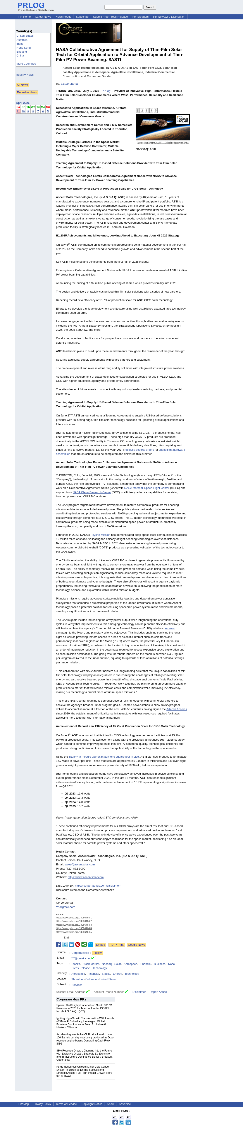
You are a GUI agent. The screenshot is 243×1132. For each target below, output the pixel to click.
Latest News (43, 16)
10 (23, 111)
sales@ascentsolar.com (80, 864)
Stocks (75, 964)
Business (159, 964)
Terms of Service (66, 1104)
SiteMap (24, 1104)
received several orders (139, 449)
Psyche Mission (100, 534)
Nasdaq (107, 964)
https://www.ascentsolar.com (85, 877)
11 (18, 111)
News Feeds (63, 16)
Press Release (80, 968)
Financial (145, 964)
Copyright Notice (91, 1104)
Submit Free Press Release (110, 16)
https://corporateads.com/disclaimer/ (98, 885)
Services (76, 984)
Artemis (170, 628)
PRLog (106, 90)
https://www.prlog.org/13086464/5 (74, 932)
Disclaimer (139, 991)
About (110, 1104)
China (20, 55)
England (22, 51)
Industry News (25, 74)
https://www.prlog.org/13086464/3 (74, 924)
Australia (22, 39)
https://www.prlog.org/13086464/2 (74, 921)
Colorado (91, 979)
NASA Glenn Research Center (92, 492)
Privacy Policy (42, 1104)
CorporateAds (69, 83)
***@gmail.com (65, 907)
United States (25, 35)
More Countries (26, 63)
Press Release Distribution (36, 8)
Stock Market (91, 964)
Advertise (125, 1104)
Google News (136, 944)
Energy (117, 973)
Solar (117, 964)
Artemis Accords (176, 709)
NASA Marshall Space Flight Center (146, 488)
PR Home (25, 16)
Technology (100, 968)
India (20, 43)
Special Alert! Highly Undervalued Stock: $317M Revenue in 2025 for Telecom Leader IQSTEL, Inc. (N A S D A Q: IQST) (84, 1008)
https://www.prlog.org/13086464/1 (74, 917)
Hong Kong (24, 47)
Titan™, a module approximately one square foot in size (104, 756)
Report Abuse (158, 991)
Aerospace (130, 964)
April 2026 (22, 102)
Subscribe (82, 16)
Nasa (171, 964)
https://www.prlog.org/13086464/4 (74, 928)
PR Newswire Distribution (169, 16)
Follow (97, 952)
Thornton (77, 979)
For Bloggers (140, 16)
